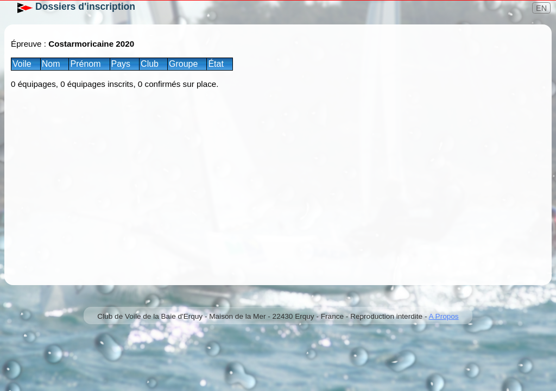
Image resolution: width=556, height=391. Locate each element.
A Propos (443, 316)
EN (541, 8)
